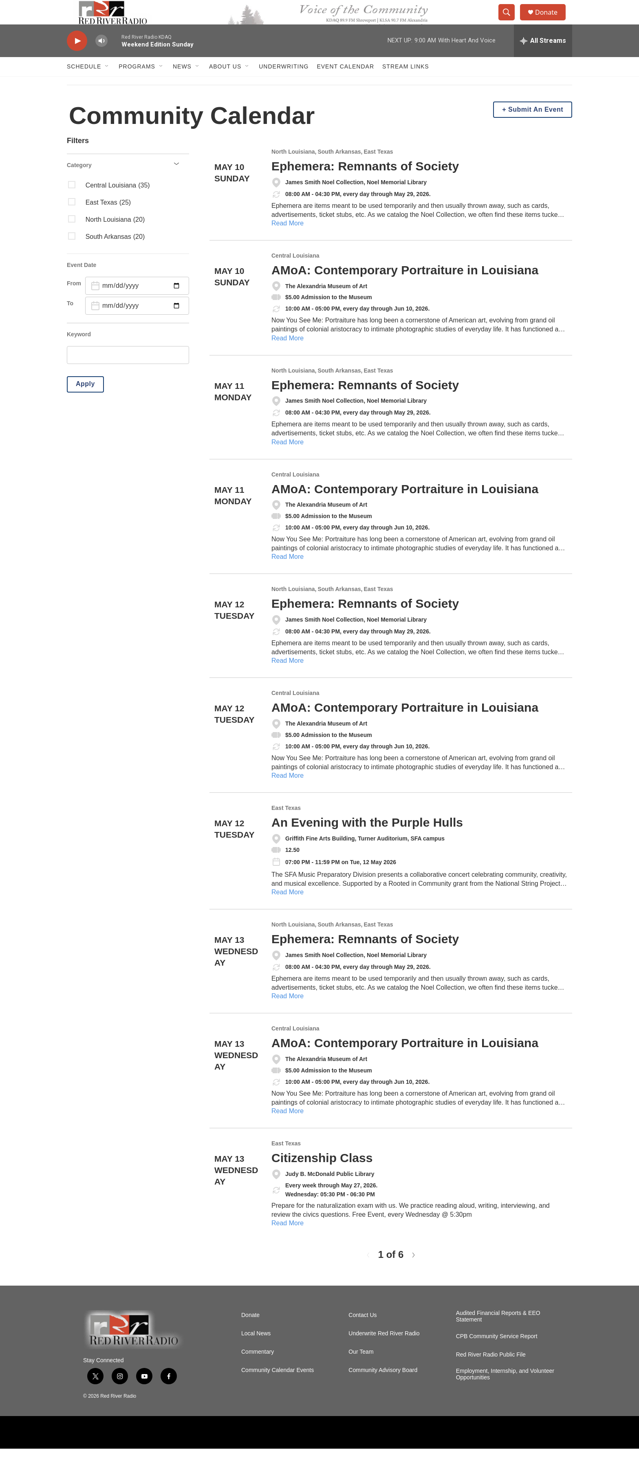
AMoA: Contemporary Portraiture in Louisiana (404, 288)
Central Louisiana (295, 274)
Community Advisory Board (382, 1388)
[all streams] (543, 59)
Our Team (360, 1370)
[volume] (101, 59)
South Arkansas (339, 170)
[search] (128, 373)
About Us (225, 85)
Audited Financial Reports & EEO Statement (498, 1334)
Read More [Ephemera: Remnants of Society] (287, 241)
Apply (85, 402)
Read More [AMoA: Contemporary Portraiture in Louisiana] (287, 356)
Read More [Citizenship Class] (287, 1241)
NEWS (182, 85)
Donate (551, 21)
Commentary (257, 1370)
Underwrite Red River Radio (383, 1352)
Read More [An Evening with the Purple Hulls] (287, 910)
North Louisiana (293, 170)
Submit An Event (535, 127)
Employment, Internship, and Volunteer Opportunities (505, 1392)
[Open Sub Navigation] (107, 85)
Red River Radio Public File (491, 1373)
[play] (77, 59)
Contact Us (362, 1333)
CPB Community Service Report (497, 1355)
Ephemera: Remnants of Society (365, 184)
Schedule (84, 85)
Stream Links (405, 85)
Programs (137, 85)
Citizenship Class (321, 1176)
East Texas (378, 170)
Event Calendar (345, 85)
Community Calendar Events (277, 1388)
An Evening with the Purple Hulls (367, 840)
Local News (256, 1352)
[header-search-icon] (510, 21)
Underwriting (283, 85)
